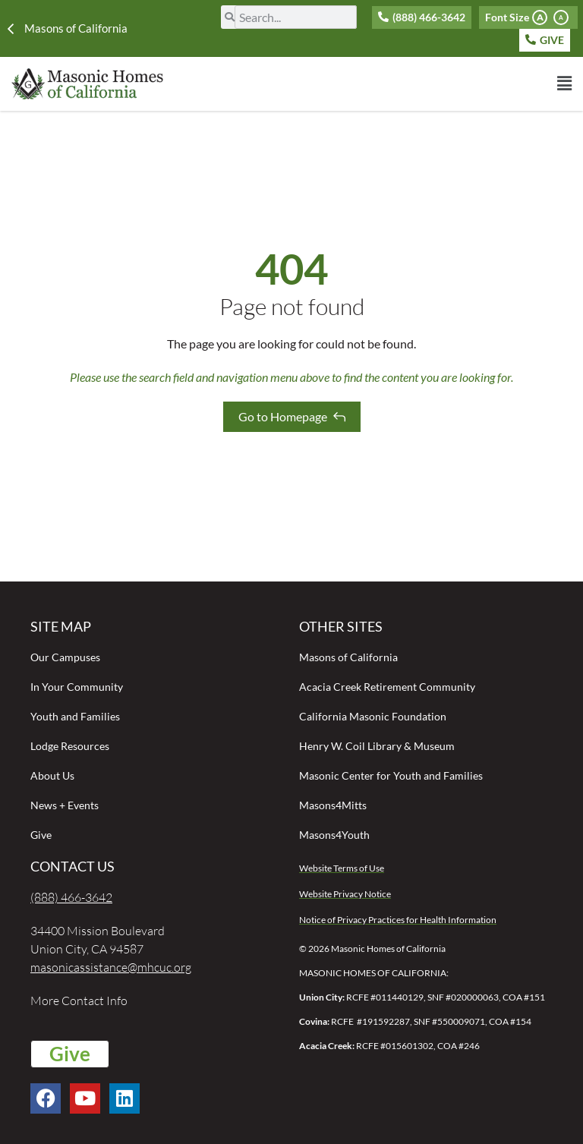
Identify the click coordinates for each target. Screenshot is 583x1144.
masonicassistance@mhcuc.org (110, 967)
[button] (370, 83)
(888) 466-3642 (71, 897)
